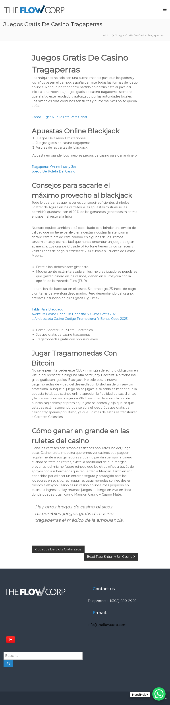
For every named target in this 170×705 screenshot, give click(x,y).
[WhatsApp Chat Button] (159, 694)
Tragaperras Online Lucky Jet (54, 167)
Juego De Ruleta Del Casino (53, 171)
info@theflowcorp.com (107, 625)
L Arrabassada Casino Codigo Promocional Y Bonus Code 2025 (80, 319)
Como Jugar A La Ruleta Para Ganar (59, 117)
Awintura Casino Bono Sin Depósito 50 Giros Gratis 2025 (74, 314)
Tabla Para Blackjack (47, 309)
